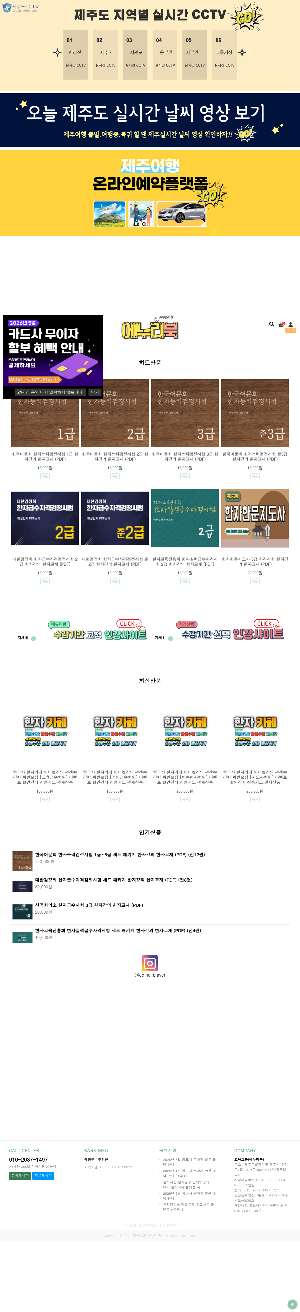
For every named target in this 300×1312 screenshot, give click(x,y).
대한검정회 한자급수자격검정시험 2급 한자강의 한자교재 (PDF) (45, 561)
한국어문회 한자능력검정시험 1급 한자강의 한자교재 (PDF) (45, 456)
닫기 (95, 392)
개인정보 (150, 1225)
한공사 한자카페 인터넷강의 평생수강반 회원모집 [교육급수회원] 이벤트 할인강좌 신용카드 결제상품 (45, 777)
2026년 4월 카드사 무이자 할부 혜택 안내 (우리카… (189, 1173)
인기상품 (150, 833)
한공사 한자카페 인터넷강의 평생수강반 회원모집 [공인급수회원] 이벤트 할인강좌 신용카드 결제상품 (115, 777)
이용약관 (170, 1225)
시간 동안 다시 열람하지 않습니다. (51, 392)
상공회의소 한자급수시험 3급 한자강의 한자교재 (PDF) (89, 905)
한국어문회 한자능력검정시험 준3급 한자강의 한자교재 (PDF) (255, 456)
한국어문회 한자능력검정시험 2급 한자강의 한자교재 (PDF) (115, 456)
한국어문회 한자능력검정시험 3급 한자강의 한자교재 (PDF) (185, 456)
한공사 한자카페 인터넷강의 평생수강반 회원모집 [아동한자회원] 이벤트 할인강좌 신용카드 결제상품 (185, 777)
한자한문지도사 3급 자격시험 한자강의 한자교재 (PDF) (255, 561)
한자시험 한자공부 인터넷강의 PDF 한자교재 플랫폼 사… (186, 1184)
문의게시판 (20, 1175)
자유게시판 (43, 1175)
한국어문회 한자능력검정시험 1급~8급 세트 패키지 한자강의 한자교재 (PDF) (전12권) (120, 854)
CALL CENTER (24, 1150)
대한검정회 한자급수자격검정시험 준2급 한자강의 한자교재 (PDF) (115, 561)
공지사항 (167, 1150)
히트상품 (150, 363)
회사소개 (130, 1225)
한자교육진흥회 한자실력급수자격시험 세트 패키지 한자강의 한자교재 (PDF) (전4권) (118, 930)
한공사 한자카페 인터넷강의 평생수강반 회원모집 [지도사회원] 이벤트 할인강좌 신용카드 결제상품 (255, 777)
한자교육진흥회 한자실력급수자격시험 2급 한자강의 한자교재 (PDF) (185, 561)
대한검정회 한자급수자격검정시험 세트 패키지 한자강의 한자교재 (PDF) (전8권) (113, 880)
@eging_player (150, 975)
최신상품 (150, 681)
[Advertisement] (150, 275)
